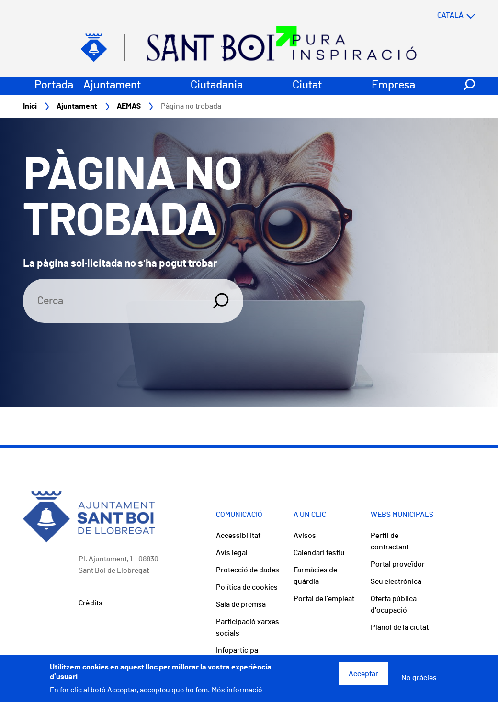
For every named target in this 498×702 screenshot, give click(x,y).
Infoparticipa (237, 650)
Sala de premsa (241, 604)
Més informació (237, 693)
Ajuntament (112, 85)
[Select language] (437, 15)
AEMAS (129, 106)
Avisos (305, 535)
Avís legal (232, 553)
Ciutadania (217, 85)
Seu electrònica (396, 581)
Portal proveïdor (398, 564)
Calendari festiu (319, 553)
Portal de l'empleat (324, 599)
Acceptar (363, 676)
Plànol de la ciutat (400, 627)
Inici (30, 106)
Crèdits (90, 603)
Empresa (393, 85)
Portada (53, 85)
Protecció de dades (247, 570)
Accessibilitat (238, 535)
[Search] (112, 301)
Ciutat (307, 85)
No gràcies (419, 680)
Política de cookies (247, 587)
